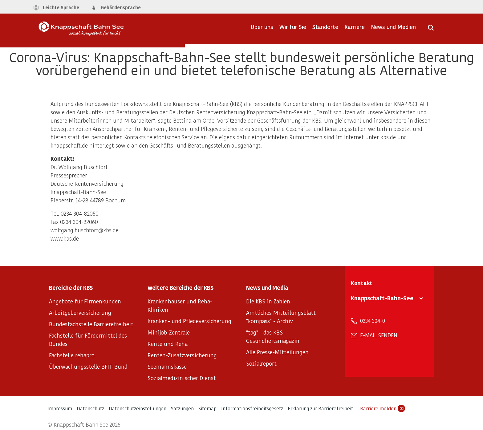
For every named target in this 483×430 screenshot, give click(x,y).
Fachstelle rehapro (72, 355)
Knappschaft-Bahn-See (382, 298)
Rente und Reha (168, 343)
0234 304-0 (372, 321)
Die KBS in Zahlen (268, 301)
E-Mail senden (378, 335)
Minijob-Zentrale (169, 332)
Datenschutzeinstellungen (137, 408)
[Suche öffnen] (431, 29)
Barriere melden (382, 408)
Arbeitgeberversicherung (80, 312)
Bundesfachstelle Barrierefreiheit (91, 324)
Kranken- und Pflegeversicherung (189, 321)
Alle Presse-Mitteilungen (277, 352)
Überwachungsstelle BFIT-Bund (88, 366)
